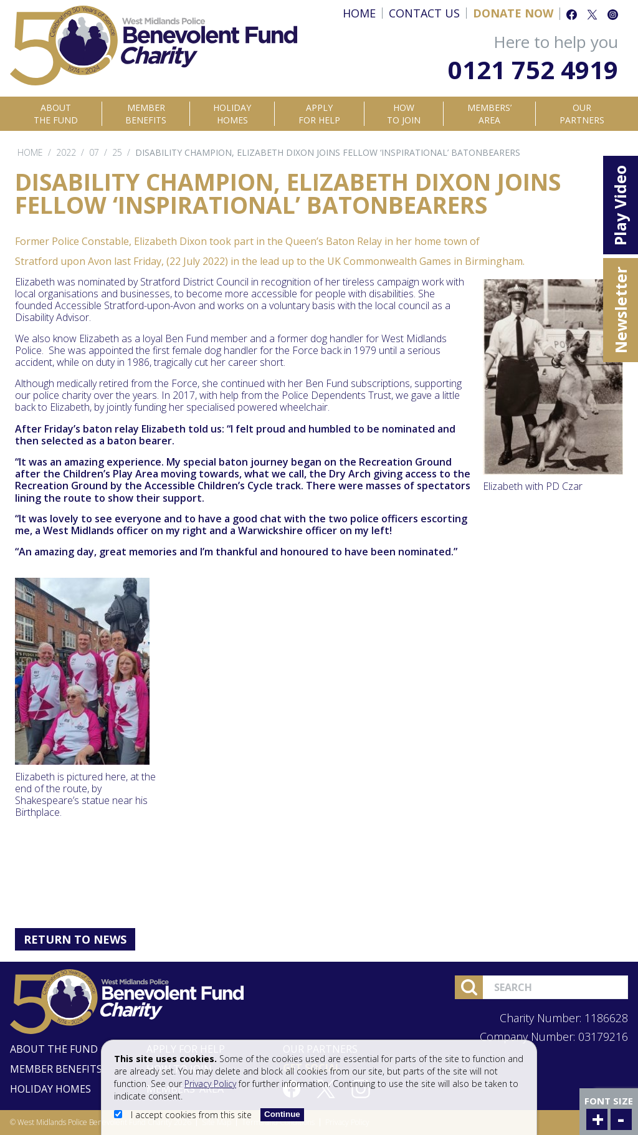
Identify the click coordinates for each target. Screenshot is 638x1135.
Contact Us (424, 13)
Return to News (75, 939)
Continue (282, 1114)
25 (117, 152)
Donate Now (513, 13)
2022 (66, 152)
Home (359, 13)
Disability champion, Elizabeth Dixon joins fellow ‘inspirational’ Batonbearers (327, 152)
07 (94, 152)
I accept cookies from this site (184, 1115)
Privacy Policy (210, 1084)
